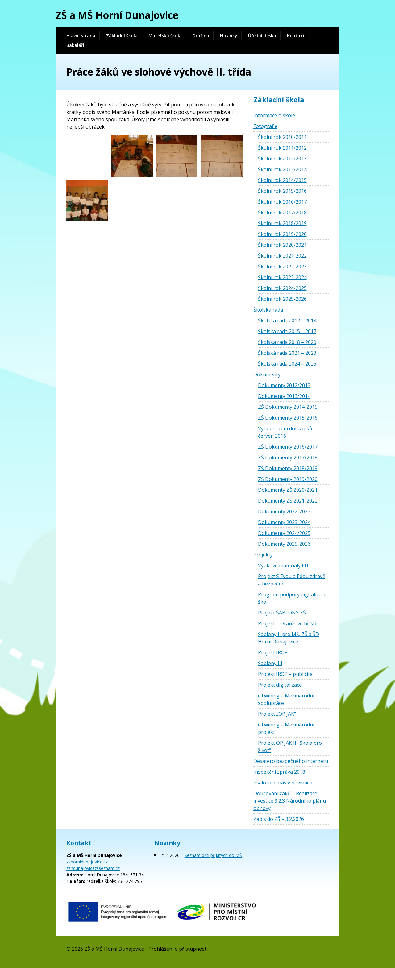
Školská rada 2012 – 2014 (287, 320)
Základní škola (122, 36)
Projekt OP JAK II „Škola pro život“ (290, 746)
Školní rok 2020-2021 (282, 245)
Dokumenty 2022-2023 (284, 511)
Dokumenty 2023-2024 (284, 522)
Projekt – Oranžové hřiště (288, 623)
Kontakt (296, 36)
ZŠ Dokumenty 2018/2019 (288, 468)
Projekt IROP (273, 652)
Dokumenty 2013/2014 (284, 396)
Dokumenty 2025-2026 (284, 543)
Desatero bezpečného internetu (290, 761)
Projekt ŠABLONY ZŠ (282, 612)
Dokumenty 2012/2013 (284, 385)
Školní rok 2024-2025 (282, 288)
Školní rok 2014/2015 (282, 180)
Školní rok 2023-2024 (282, 277)
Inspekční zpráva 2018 (279, 771)
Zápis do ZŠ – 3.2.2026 (278, 819)
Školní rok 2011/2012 (282, 147)
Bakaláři (75, 45)
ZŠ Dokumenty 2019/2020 (288, 479)
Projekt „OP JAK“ (277, 713)
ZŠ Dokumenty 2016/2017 (288, 446)
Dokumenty (267, 374)
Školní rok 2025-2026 (282, 299)
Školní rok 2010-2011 (282, 137)
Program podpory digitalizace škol (292, 598)
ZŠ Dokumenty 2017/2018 (288, 457)
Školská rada (268, 309)
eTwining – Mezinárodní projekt (286, 728)
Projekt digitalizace (280, 684)
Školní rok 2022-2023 (282, 266)
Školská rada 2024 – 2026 (287, 363)
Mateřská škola (165, 36)
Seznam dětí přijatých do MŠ (213, 855)
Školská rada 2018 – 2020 (287, 342)
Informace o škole (274, 115)
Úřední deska (262, 36)
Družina (201, 36)
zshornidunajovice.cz (87, 862)
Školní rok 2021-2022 (282, 255)
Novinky (228, 36)
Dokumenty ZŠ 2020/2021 (288, 489)
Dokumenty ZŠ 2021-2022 (288, 500)
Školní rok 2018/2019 (282, 223)
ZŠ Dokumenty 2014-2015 (288, 406)
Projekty (263, 554)
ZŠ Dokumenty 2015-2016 (288, 417)
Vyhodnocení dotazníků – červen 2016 (287, 432)
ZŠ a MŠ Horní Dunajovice (117, 15)
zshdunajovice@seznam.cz (93, 868)
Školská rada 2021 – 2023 (287, 353)
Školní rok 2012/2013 (282, 158)
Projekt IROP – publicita (285, 674)
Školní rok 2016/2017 (282, 201)
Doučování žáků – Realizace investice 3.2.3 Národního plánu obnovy (289, 801)
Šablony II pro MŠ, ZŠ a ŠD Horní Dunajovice (288, 638)
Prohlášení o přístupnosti (178, 948)
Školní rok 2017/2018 (282, 212)
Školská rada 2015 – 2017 (287, 331)
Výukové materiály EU (283, 565)
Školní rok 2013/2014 (282, 169)
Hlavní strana (80, 36)
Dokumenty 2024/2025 (284, 533)
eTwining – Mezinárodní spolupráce (286, 699)
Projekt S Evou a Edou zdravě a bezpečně (291, 580)
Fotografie (265, 126)
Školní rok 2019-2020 (282, 234)
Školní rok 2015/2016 (282, 191)
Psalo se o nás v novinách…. (285, 782)
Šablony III (270, 663)
